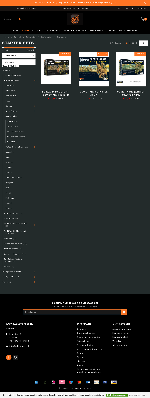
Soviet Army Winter (15, 132)
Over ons (81, 329)
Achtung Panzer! (13, 249)
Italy (7, 188)
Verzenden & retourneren (89, 349)
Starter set (10, 86)
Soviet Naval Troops (16, 137)
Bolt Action (11, 80)
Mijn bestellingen (120, 333)
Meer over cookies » (138, 395)
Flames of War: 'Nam (15, 244)
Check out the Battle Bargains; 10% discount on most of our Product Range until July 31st (75, 3)
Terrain (9, 208)
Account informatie (122, 329)
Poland (9, 203)
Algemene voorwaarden (88, 337)
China (8, 157)
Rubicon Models (13, 213)
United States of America (17, 147)
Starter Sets (12, 121)
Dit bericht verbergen (116, 395)
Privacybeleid (83, 341)
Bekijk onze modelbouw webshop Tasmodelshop (89, 370)
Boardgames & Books (47, 30)
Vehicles (11, 142)
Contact (81, 353)
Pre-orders (95, 30)
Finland (9, 167)
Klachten (81, 361)
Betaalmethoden (85, 345)
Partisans (10, 198)
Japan (8, 193)
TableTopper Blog (128, 30)
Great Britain (11, 111)
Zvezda (9, 267)
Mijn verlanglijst (120, 337)
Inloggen (142, 8)
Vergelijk (116, 341)
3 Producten (115, 43)
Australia (10, 152)
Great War (10, 239)
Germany (9, 106)
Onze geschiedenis (86, 333)
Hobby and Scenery (74, 30)
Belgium (9, 162)
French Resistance (14, 178)
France (9, 172)
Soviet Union (11, 116)
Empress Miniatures (15, 254)
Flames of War (12, 75)
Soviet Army (12, 126)
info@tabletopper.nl (19, 346)
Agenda (111, 30)
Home (15, 30)
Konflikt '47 (11, 218)
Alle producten (119, 345)
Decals (9, 101)
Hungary (9, 183)
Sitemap (81, 357)
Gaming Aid (11, 96)
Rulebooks (10, 91)
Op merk (26, 30)
